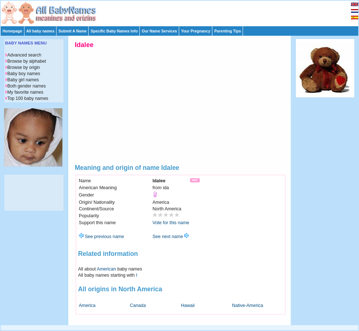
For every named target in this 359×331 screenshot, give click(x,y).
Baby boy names (23, 73)
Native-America (247, 305)
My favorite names (25, 92)
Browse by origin (23, 67)
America (87, 305)
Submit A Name (72, 31)
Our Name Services (159, 31)
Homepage (12, 31)
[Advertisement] (182, 12)
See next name (171, 236)
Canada (138, 305)
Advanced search (24, 55)
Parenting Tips (227, 31)
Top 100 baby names (27, 98)
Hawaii (187, 305)
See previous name (101, 236)
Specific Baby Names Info (114, 31)
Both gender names (26, 86)
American (106, 269)
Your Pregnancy (195, 31)
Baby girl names (23, 79)
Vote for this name (171, 222)
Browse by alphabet (26, 61)
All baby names (40, 31)
